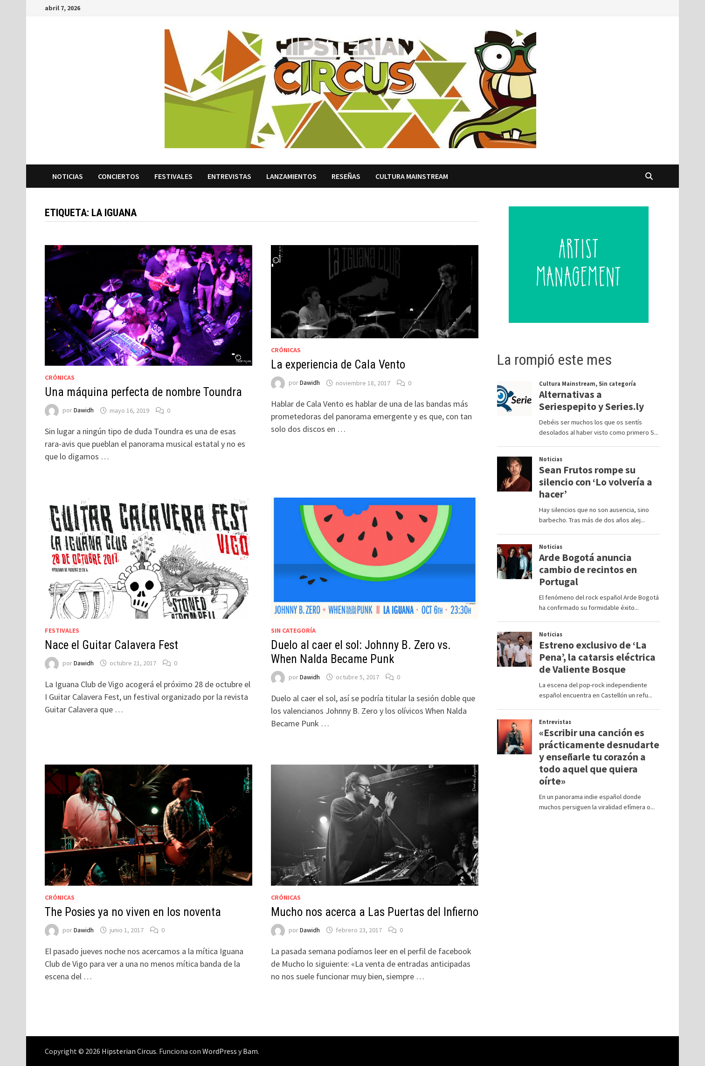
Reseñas (346, 176)
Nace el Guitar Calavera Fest (111, 645)
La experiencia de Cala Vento (338, 364)
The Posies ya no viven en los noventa (133, 912)
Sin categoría (293, 630)
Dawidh (84, 410)
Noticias (67, 176)
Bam (250, 1051)
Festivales (173, 176)
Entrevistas (229, 176)
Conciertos (118, 176)
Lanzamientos (291, 176)
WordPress (219, 1051)
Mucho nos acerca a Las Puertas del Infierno (374, 912)
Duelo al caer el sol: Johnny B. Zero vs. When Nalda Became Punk (361, 652)
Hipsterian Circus (129, 1051)
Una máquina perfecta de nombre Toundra (143, 392)
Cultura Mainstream (411, 176)
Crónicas (60, 377)
